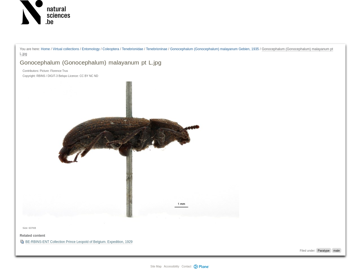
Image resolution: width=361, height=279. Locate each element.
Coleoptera (111, 49)
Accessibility (171, 266)
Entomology (91, 49)
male (336, 250)
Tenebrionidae (132, 49)
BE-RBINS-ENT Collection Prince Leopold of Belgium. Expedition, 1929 (79, 242)
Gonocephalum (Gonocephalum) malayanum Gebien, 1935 (214, 49)
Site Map (155, 266)
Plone (201, 266)
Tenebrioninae (156, 49)
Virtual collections (66, 49)
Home (45, 49)
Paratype (324, 250)
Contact (186, 266)
